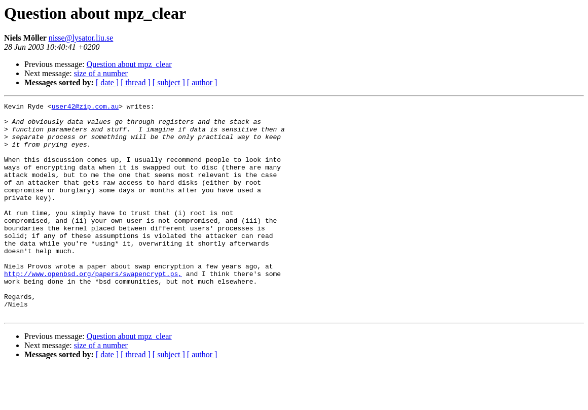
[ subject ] (169, 82)
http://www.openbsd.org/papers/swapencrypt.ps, (93, 308)
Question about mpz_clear (129, 64)
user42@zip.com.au (85, 107)
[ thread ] (136, 82)
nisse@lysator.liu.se (81, 37)
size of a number (101, 73)
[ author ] (202, 82)
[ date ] (107, 82)
